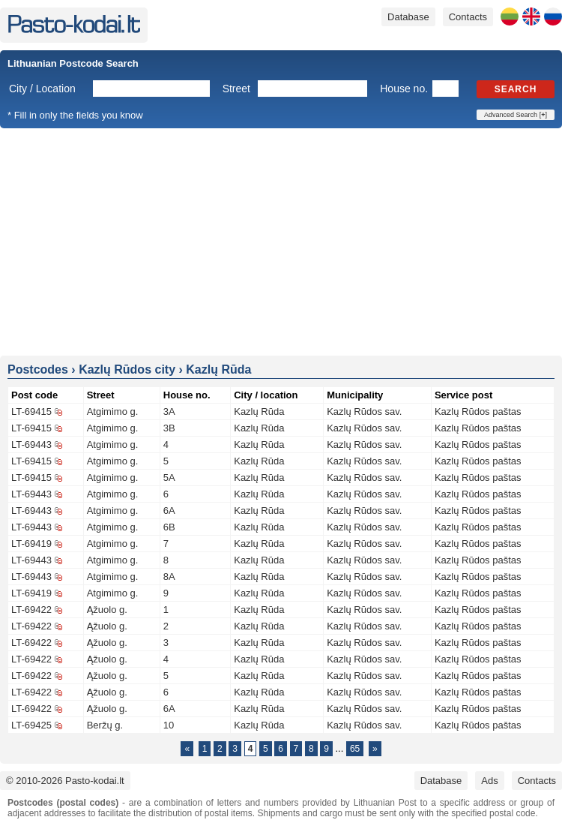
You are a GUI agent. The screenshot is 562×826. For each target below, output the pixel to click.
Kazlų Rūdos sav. (364, 411)
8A (169, 576)
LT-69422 (31, 609)
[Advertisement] (281, 241)
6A (169, 510)
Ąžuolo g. (107, 609)
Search (516, 89)
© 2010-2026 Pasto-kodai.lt (65, 780)
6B (169, 527)
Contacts (468, 17)
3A (169, 411)
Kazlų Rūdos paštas (478, 411)
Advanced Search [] (515, 115)
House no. (404, 89)
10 (168, 725)
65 (355, 748)
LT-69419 (31, 543)
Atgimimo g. (113, 411)
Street (236, 89)
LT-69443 (31, 444)
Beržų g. (105, 725)
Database (408, 17)
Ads (489, 780)
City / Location (42, 89)
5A (169, 477)
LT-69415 (31, 411)
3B (169, 428)
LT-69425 (31, 725)
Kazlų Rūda (259, 411)
